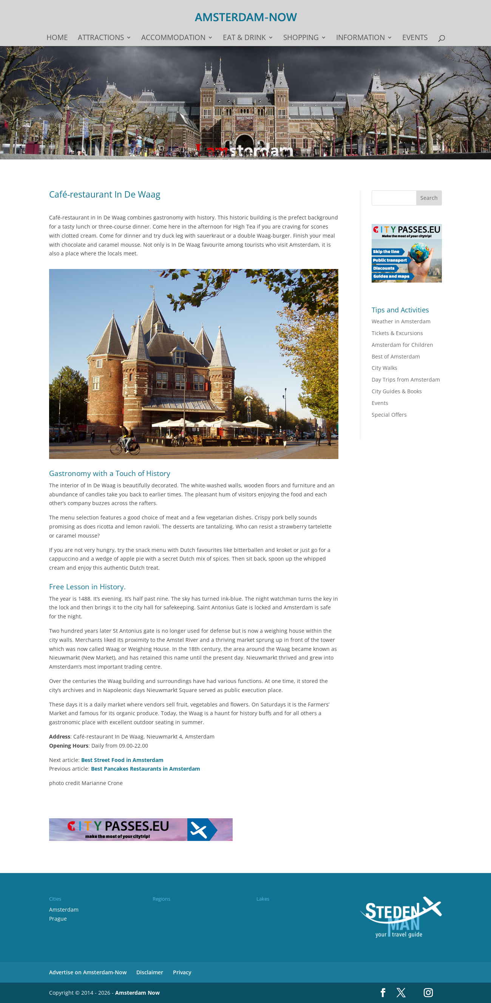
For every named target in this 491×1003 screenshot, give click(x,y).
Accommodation (173, 38)
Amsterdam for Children (402, 344)
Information (360, 38)
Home (57, 38)
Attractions (101, 38)
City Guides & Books (397, 391)
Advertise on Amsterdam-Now (88, 972)
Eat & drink (244, 38)
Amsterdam (64, 909)
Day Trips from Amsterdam (406, 379)
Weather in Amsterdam (401, 321)
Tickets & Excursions (397, 333)
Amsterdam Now (137, 992)
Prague (58, 918)
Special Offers (389, 414)
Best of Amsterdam (396, 356)
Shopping (301, 38)
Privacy (182, 972)
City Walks (384, 367)
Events (415, 38)
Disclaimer (149, 972)
